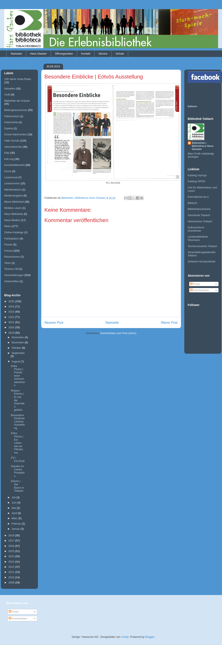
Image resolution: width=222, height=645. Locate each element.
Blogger (149, 636)
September (18, 353)
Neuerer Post (54, 322)
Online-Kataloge (13, 232)
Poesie (8, 244)
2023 (11, 311)
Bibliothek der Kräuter (17, 100)
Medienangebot (13, 195)
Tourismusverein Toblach (202, 246)
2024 (11, 306)
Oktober (17, 347)
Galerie (8, 128)
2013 (11, 561)
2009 (11, 582)
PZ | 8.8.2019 (18, 459)
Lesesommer (12, 183)
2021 (11, 322)
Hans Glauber (38, 53)
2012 (11, 566)
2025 (11, 301)
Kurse (7, 171)
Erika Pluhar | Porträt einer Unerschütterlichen (18, 375)
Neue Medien (12, 220)
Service (103, 53)
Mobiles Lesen (13, 207)
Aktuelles (9, 88)
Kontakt (85, 53)
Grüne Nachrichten (15, 134)
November (18, 342)
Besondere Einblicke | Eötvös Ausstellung (18, 422)
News (7, 226)
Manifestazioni (12, 189)
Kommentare (199, 290)
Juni (14, 502)
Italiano (192, 106)
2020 (11, 327)
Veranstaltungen (14, 275)
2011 (11, 572)
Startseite (16, 53)
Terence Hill (11, 268)
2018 (11, 535)
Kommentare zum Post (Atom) (118, 333)
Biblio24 (192, 203)
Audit (7, 94)
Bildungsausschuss (15, 110)
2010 (11, 577)
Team (7, 262)
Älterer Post (169, 322)
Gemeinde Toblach (199, 215)
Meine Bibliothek (14, 201)
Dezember (18, 337)
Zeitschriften (11, 281)
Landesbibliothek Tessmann (198, 238)
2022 (11, 317)
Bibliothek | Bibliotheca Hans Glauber (203, 146)
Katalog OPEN (196, 181)
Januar (16, 528)
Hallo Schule (11, 140)
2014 (11, 556)
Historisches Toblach (200, 221)
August (16, 361)
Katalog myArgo (197, 175)
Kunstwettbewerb (14, 165)
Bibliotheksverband (199, 209)
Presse (8, 250)
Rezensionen (12, 256)
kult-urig (9, 159)
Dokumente (11, 122)
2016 (11, 545)
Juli (14, 497)
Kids (6, 152)
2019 (11, 332)
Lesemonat (11, 177)
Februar (17, 523)
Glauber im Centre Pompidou (18, 471)
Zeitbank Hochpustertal (201, 261)
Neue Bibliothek (13, 213)
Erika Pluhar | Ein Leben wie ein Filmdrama (17, 443)
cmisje (125, 636)
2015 (11, 551)
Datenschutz (11, 116)
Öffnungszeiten (64, 53)
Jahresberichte (13, 146)
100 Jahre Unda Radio (17, 79)
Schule (120, 53)
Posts (195, 284)
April (15, 513)
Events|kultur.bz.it (198, 196)
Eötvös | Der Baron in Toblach (17, 486)
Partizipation (11, 238)
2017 (11, 540)
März (15, 518)
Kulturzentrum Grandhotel (196, 229)
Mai (14, 507)
